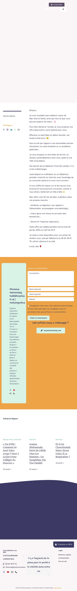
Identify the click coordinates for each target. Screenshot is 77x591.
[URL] (51, 299)
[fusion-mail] (10, 393)
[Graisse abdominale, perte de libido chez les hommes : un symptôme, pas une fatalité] (38, 424)
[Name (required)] (51, 289)
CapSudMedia (57, 588)
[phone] (16, 572)
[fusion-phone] (14, 393)
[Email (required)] (51, 294)
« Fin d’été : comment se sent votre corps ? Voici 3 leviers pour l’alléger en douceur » (11, 453)
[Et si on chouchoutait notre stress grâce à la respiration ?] (65, 424)
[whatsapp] (15, 130)
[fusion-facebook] (10, 390)
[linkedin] (11, 130)
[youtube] (8, 572)
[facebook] (4, 130)
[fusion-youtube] (14, 390)
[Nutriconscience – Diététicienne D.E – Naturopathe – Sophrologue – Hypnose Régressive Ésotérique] (16, 4)
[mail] (18, 130)
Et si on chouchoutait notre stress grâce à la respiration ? (63, 450)
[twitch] (7, 130)
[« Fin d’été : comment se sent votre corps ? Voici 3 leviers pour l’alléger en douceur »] (12, 424)
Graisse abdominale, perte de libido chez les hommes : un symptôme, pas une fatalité (37, 453)
